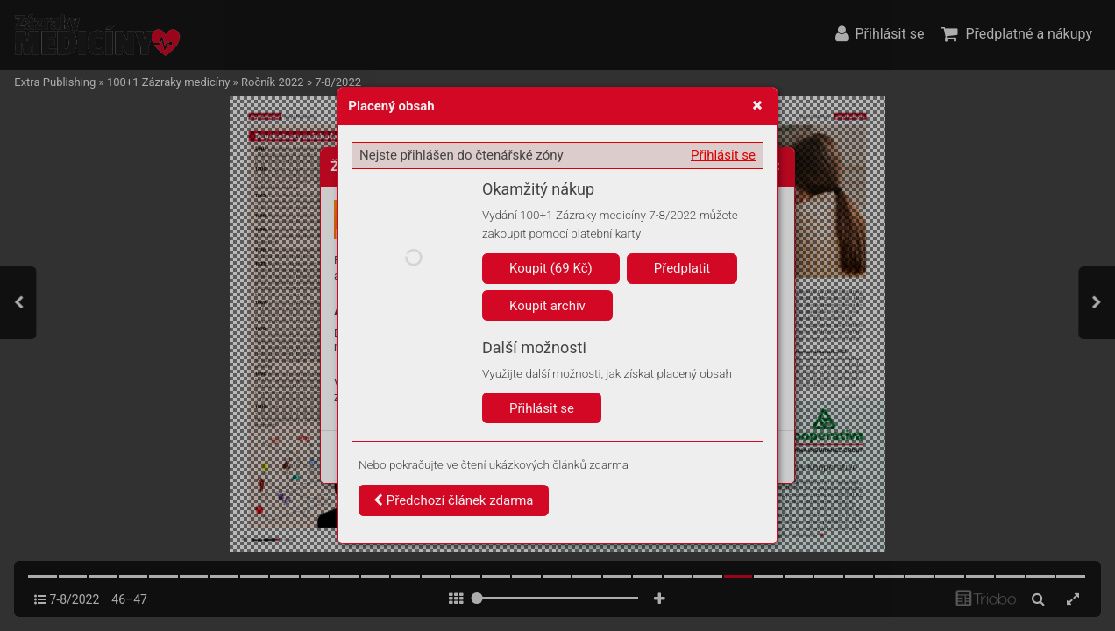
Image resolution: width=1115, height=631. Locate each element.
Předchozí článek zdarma (453, 500)
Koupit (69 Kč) (551, 268)
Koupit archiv (547, 306)
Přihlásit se (723, 155)
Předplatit (682, 268)
